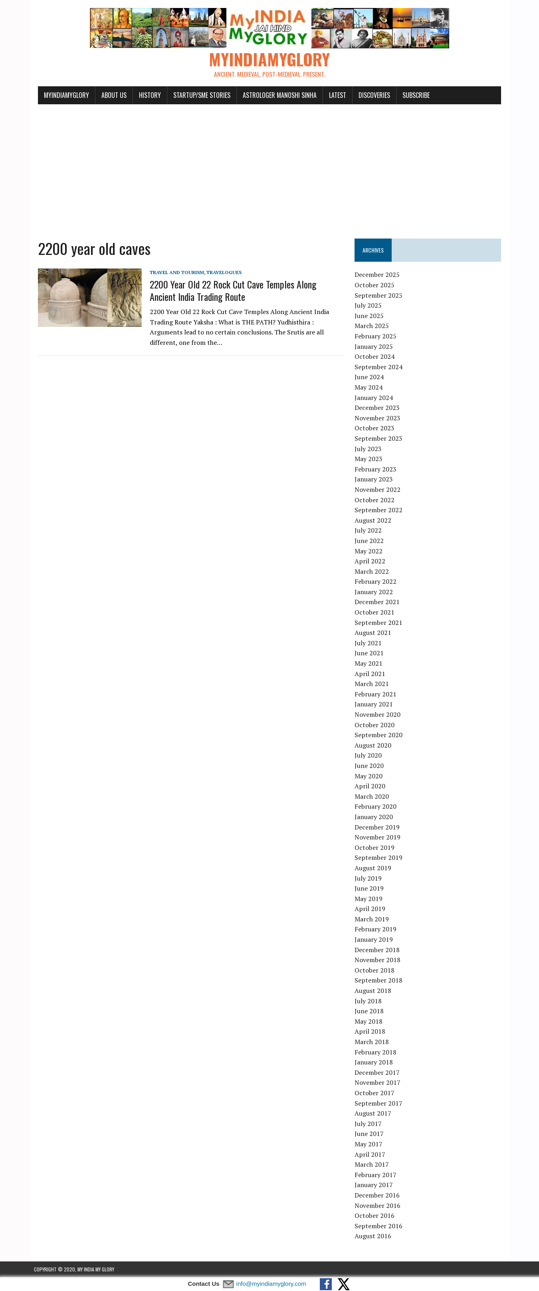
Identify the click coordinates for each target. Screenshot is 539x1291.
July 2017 (369, 1123)
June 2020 (370, 766)
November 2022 (379, 489)
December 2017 (378, 1072)
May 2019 (370, 898)
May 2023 (370, 459)
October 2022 (376, 499)
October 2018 (376, 970)
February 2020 (377, 806)
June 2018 (370, 1011)
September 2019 (380, 857)
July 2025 (369, 305)
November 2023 (379, 418)
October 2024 (376, 356)
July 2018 (369, 1001)
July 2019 (369, 878)
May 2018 (370, 1021)
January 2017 (375, 1185)
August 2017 (374, 1113)
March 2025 (373, 326)
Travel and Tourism (173, 272)
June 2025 (370, 316)
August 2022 (374, 520)
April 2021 (371, 673)
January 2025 (375, 346)
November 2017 (379, 1082)
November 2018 (379, 960)
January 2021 (375, 704)
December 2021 (378, 602)
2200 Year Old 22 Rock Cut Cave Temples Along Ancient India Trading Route (243, 290)
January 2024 (375, 397)
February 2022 (377, 581)
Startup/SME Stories (197, 95)
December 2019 (378, 827)
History (146, 95)
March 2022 (373, 571)
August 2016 (374, 1236)
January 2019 (375, 939)
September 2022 (380, 510)
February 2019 (377, 929)
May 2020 (370, 776)
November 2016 (379, 1205)
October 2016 (376, 1215)
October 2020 (376, 724)
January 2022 (375, 592)
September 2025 (380, 295)
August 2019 (374, 868)
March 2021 (373, 684)
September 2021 (380, 622)
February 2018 (377, 1052)
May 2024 (370, 387)
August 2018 (374, 991)
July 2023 (369, 448)
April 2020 (371, 786)
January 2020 (375, 817)
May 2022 (370, 551)
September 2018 (380, 980)
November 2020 (379, 714)
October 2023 (376, 428)
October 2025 (376, 285)
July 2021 (369, 643)
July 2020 (369, 755)
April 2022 (371, 561)
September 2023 (380, 438)
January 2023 (375, 479)
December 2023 (378, 408)
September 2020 (380, 735)
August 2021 (374, 633)
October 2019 (376, 847)
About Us (110, 95)
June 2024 (370, 377)
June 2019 (370, 888)
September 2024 (380, 367)
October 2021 (376, 612)
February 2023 (377, 469)
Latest (333, 95)
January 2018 (375, 1062)
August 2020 (374, 745)
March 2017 (373, 1164)
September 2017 (380, 1103)
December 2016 (378, 1195)
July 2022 (369, 530)
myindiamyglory (62, 95)
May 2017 (370, 1144)
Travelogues (220, 272)
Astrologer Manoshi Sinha (276, 95)
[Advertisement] (269, 167)
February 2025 (377, 336)
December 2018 (378, 949)
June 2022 (370, 541)
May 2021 (370, 663)
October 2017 (376, 1093)
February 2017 (377, 1174)
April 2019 (371, 909)
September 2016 (380, 1225)
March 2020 (373, 796)
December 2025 (378, 275)
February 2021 (377, 694)
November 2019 (379, 837)
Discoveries (370, 95)
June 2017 (370, 1134)
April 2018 (371, 1031)
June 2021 (370, 653)
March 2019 (373, 919)
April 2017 (371, 1154)
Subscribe (412, 95)
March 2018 (373, 1042)
